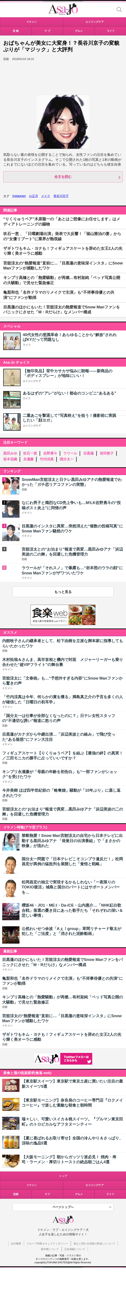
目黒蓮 (88, 453)
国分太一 (67, 459)
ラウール (70, 453)
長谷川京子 (61, 196)
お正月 (33, 196)
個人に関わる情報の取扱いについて (94, 1243)
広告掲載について (74, 1249)
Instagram (19, 196)
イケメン (31, 1185)
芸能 (15, 1194)
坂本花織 (10, 459)
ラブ (47, 1194)
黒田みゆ (10, 453)
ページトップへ (63, 1207)
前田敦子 (107, 453)
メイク (45, 196)
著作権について (50, 1249)
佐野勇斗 (50, 453)
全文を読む (63, 177)
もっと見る (63, 592)
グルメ (79, 1194)
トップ (63, 1176)
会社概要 (16, 1243)
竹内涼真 (47, 459)
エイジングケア (32, 381)
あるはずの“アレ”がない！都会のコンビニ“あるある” (69, 393)
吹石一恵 (30, 453)
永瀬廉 (28, 459)
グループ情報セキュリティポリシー (47, 1243)
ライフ (27, 344)
